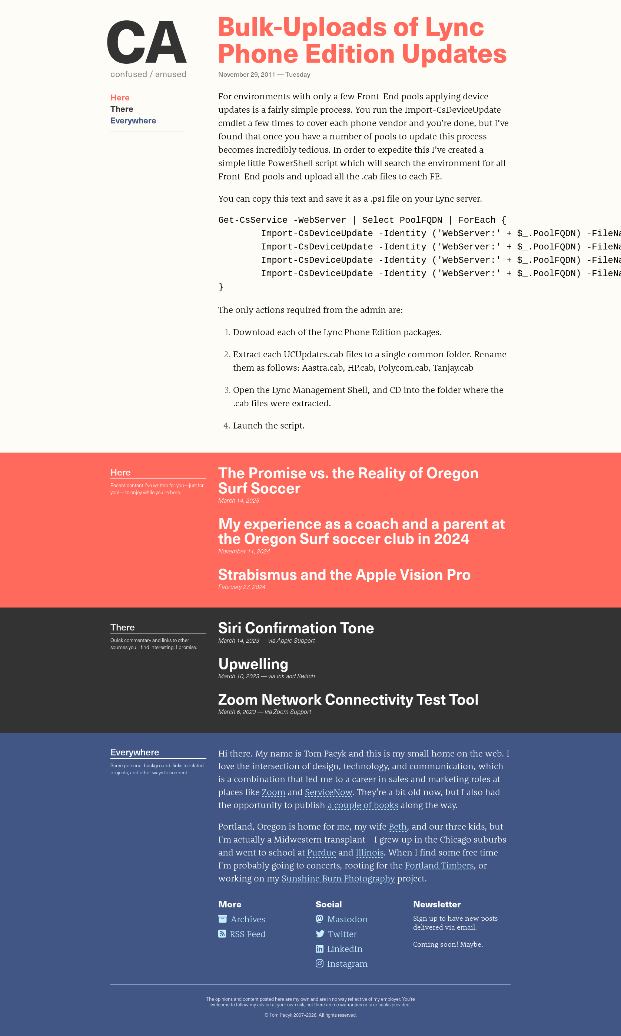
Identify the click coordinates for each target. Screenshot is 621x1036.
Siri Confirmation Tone (296, 626)
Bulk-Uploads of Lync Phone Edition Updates (362, 38)
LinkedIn (339, 948)
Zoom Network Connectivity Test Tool (348, 698)
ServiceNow (328, 791)
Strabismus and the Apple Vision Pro (344, 573)
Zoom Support (292, 711)
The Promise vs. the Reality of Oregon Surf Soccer (348, 479)
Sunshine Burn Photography (338, 878)
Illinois (369, 852)
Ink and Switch (296, 676)
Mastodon (342, 918)
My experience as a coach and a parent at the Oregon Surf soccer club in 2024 (361, 530)
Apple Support (296, 640)
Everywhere (133, 120)
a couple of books (363, 804)
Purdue (321, 852)
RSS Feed (242, 933)
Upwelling (253, 662)
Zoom (273, 791)
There (121, 108)
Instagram (342, 963)
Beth (398, 826)
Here (120, 97)
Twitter (336, 933)
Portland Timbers (439, 865)
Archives (241, 918)
